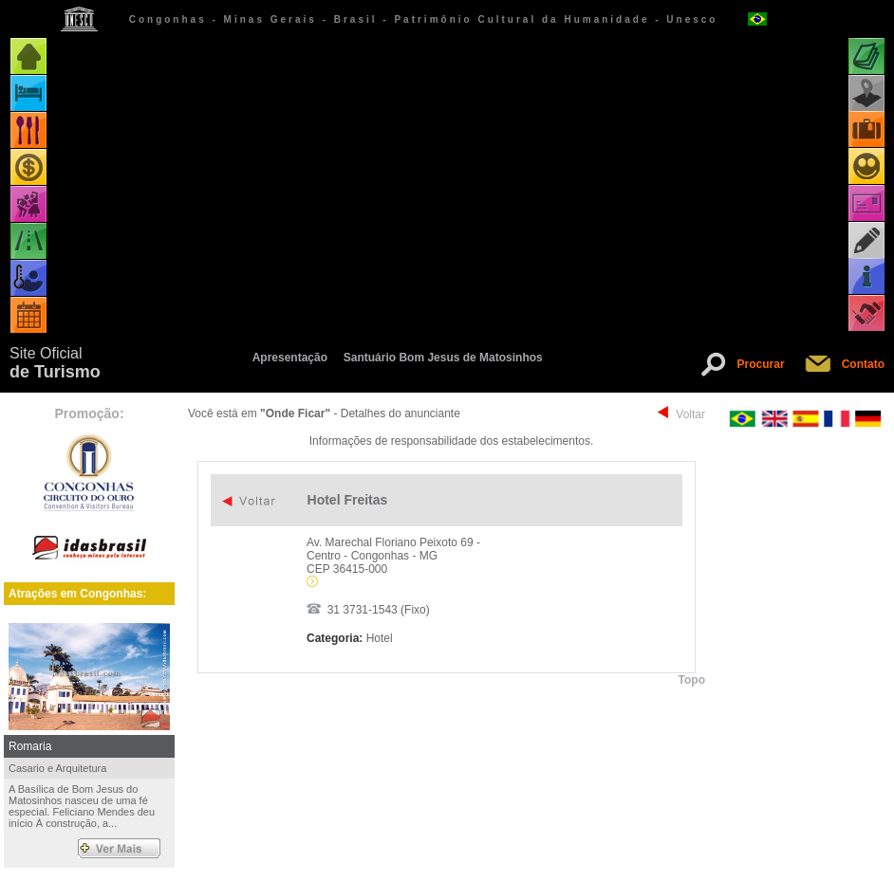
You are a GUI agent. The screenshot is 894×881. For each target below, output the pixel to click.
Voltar (690, 414)
